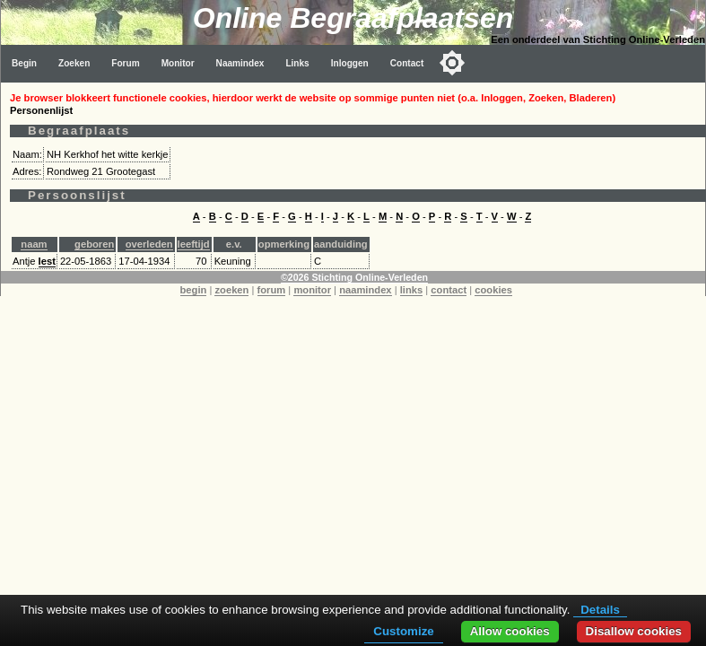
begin (193, 289)
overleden (149, 244)
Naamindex (240, 63)
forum (271, 289)
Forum (125, 63)
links (411, 289)
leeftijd (194, 244)
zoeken (231, 289)
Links (297, 63)
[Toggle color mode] (452, 63)
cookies (493, 289)
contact (448, 289)
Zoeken (74, 63)
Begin (24, 63)
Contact (407, 63)
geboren (94, 244)
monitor (312, 289)
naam (34, 244)
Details (600, 609)
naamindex (365, 289)
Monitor (178, 63)
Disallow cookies (634, 631)
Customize (403, 631)
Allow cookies (510, 631)
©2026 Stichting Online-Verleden (354, 277)
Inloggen (350, 63)
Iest (47, 261)
